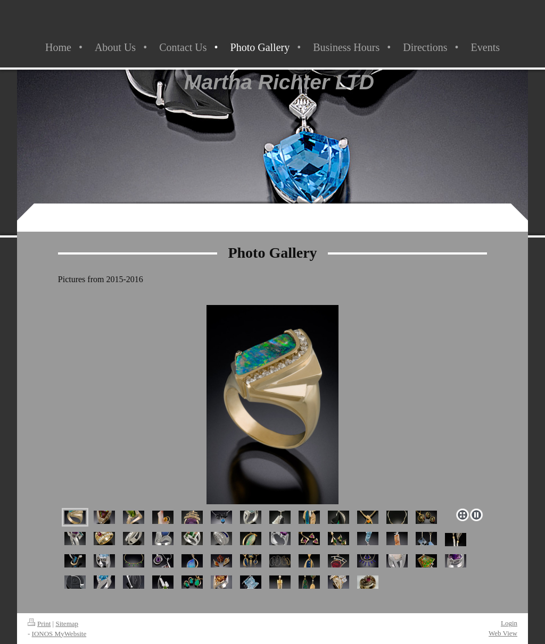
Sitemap (66, 624)
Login (509, 623)
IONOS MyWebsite (59, 634)
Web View (503, 633)
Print (39, 624)
